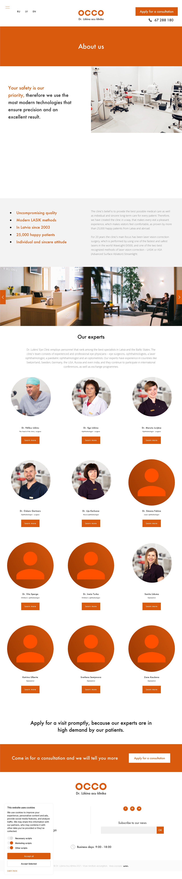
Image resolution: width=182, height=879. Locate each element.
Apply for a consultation (156, 8)
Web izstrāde (119, 873)
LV (26, 8)
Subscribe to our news (132, 830)
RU (18, 8)
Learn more (30, 440)
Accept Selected (29, 863)
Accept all (29, 856)
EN (34, 8)
